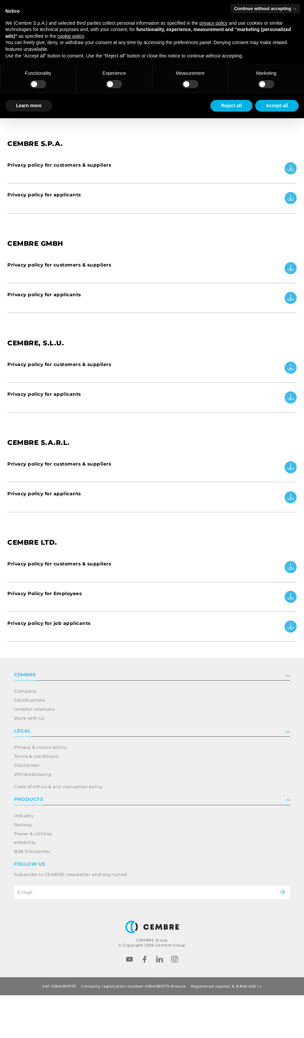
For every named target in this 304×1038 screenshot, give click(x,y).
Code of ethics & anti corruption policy (58, 829)
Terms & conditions (36, 799)
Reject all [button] (231, 105)
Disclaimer (26, 808)
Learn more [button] (28, 105)
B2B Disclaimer (32, 894)
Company (25, 733)
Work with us (29, 760)
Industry (23, 858)
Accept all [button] (277, 105)
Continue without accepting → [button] (265, 8)
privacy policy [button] (213, 23)
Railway (23, 867)
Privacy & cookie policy (40, 790)
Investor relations (34, 751)
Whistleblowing (32, 817)
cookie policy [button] (71, 36)
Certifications (29, 742)
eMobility (25, 885)
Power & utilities (33, 876)
